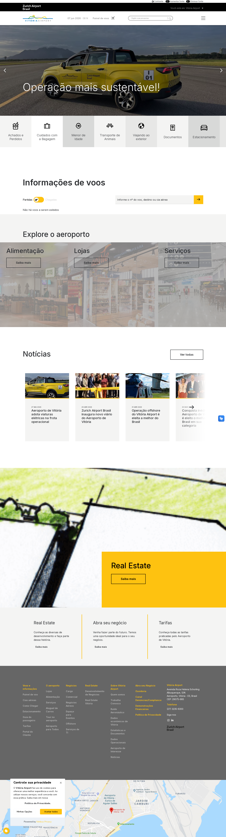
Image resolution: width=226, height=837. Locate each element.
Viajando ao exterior (141, 131)
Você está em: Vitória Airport (185, 8)
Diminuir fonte (194, 1)
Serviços (51, 702)
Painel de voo (30, 694)
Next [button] (221, 70)
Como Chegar (30, 705)
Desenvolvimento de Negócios (94, 693)
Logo (38, 18)
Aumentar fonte (175, 1)
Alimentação (53, 697)
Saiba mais (128, 579)
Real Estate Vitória (91, 702)
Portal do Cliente (28, 733)
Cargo (69, 691)
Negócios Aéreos (71, 704)
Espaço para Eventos (70, 714)
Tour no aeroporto (51, 719)
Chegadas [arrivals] (51, 199)
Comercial (71, 697)
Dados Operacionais (118, 741)
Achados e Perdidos (15, 131)
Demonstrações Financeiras (144, 707)
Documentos (173, 131)
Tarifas (27, 726)
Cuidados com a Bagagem (47, 131)
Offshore (71, 723)
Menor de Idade (78, 131)
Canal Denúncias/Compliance (148, 698)
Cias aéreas (29, 700)
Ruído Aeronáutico (117, 711)
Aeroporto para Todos (52, 728)
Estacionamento (204, 131)
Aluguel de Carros (52, 710)
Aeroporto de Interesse (118, 750)
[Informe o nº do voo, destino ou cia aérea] (154, 199)
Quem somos (118, 694)
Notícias (115, 757)
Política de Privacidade (148, 714)
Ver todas (187, 354)
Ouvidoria (140, 691)
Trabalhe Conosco (116, 702)
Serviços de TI (72, 731)
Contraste (158, 1)
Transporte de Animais (110, 131)
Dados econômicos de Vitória (119, 721)
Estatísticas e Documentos (118, 732)
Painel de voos (101, 18)
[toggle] (39, 200)
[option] (113, 70)
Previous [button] (4, 70)
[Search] (169, 18)
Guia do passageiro (29, 719)
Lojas (49, 691)
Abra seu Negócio (145, 685)
